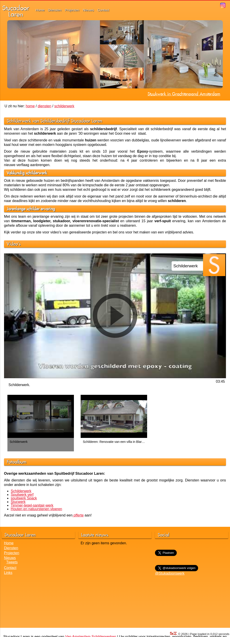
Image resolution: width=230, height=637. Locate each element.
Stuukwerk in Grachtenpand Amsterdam (184, 94)
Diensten (54, 10)
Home (39, 10)
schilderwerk (64, 106)
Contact (103, 10)
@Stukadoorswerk (169, 573)
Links (8, 573)
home (30, 106)
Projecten (72, 10)
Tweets (12, 562)
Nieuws (88, 10)
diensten (44, 106)
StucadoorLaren (15, 11)
